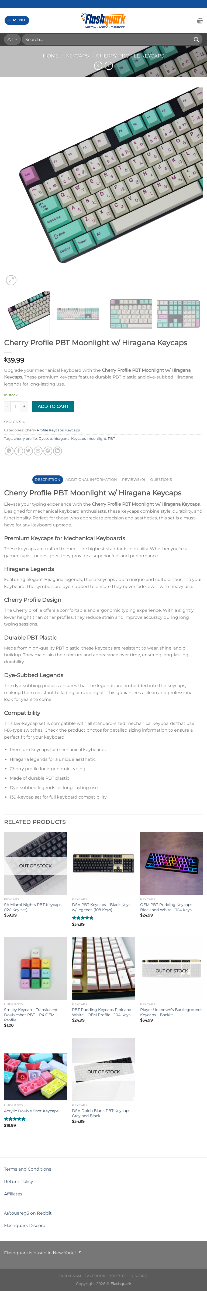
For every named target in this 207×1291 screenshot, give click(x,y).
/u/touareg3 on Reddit (28, 1213)
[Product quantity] (15, 406)
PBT (111, 439)
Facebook (95, 1276)
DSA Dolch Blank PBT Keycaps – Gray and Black (102, 1113)
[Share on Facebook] (18, 451)
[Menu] (17, 20)
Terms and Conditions (27, 1169)
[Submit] (196, 39)
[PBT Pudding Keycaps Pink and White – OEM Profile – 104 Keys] (103, 968)
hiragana (62, 439)
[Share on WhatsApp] (9, 451)
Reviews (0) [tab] (133, 480)
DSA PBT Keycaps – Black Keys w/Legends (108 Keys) (101, 907)
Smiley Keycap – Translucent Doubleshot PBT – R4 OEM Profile (31, 1014)
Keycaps (77, 56)
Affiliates (13, 1194)
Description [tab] (47, 480)
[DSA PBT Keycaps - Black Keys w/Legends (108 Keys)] (103, 863)
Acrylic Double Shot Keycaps (31, 1110)
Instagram (70, 1276)
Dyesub (45, 439)
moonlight (96, 439)
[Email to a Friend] (38, 451)
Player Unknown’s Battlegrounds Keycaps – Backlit (171, 1012)
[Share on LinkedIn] (57, 451)
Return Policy (18, 1181)
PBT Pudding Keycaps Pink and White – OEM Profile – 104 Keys (101, 1012)
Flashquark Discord (25, 1225)
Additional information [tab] (91, 480)
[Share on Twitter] (28, 451)
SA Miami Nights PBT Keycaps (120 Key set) (32, 907)
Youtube (118, 1276)
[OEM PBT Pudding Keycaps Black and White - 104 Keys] (171, 863)
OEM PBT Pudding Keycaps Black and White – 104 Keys (166, 907)
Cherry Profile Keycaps (130, 56)
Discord (138, 1276)
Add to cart (53, 406)
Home (51, 56)
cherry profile (25, 439)
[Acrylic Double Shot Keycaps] (35, 1069)
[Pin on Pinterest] (47, 451)
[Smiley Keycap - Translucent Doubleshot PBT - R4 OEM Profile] (35, 968)
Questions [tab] (161, 480)
